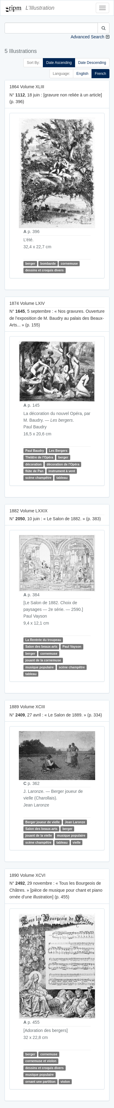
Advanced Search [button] (87, 36)
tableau (62, 477)
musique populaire (39, 667)
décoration (33, 464)
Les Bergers (58, 450)
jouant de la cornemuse (43, 660)
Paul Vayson (71, 646)
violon (65, 1081)
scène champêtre (38, 477)
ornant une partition (40, 1081)
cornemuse (69, 263)
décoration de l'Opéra (63, 464)
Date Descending (92, 63)
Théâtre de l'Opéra (39, 457)
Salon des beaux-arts (41, 646)
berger (30, 263)
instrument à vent (61, 471)
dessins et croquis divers (44, 270)
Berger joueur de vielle (42, 822)
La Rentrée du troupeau (43, 640)
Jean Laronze (75, 822)
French (100, 73)
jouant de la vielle (38, 835)
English (82, 73)
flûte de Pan (34, 471)
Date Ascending (59, 63)
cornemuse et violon (40, 1061)
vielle (77, 842)
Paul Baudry (34, 450)
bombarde (48, 263)
